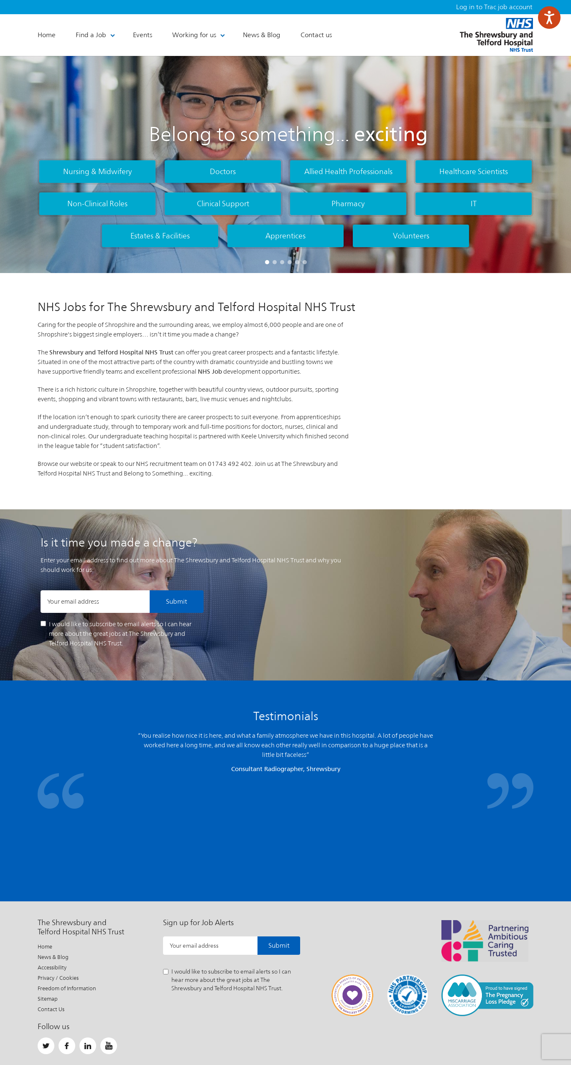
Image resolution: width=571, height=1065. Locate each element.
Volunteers (411, 235)
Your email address (73, 601)
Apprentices (285, 235)
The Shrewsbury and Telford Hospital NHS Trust (496, 35)
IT (474, 203)
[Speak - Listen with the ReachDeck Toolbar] (549, 17)
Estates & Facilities (160, 235)
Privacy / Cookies (58, 882)
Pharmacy (348, 203)
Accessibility (52, 871)
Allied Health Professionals (348, 171)
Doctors (223, 171)
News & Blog (53, 861)
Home (45, 850)
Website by (512, 1038)
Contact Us (51, 913)
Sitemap (48, 903)
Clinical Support (223, 203)
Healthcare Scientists (473, 171)
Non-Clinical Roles (97, 203)
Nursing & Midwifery (97, 171)
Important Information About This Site (227, 1038)
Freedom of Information (67, 892)
